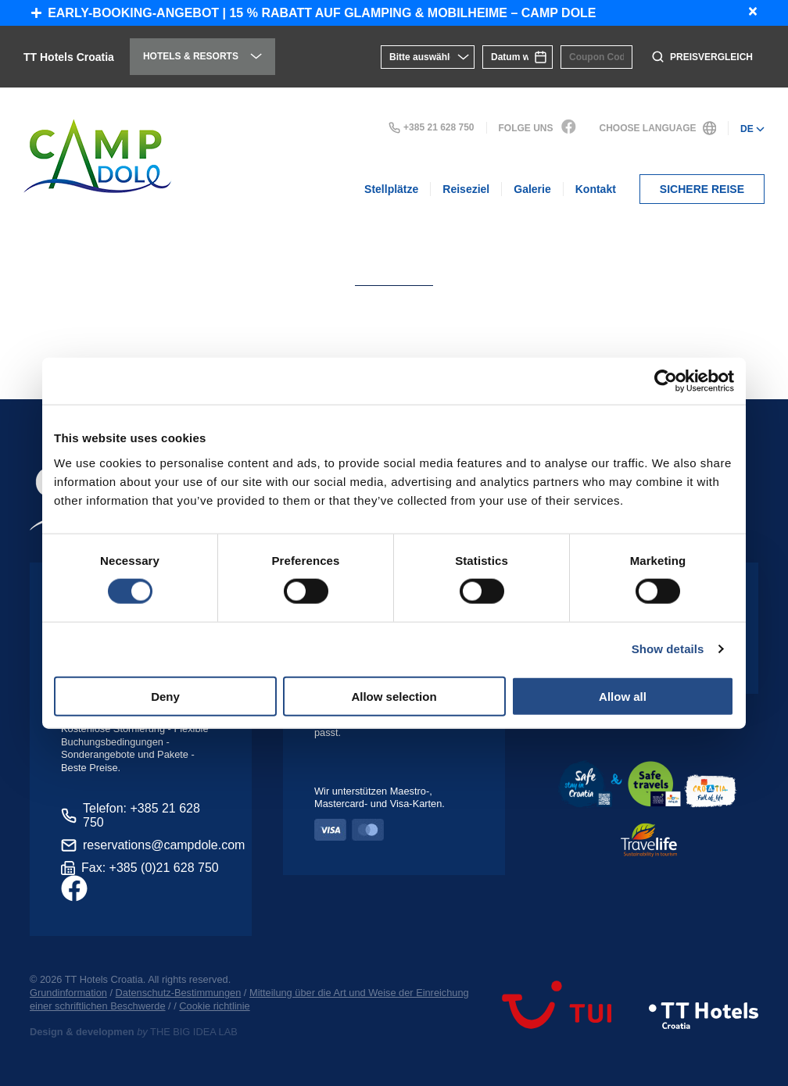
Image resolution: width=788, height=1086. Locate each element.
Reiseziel (465, 189)
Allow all (623, 695)
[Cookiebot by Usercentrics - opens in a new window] (665, 381)
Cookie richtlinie (214, 1006)
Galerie (532, 189)
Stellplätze (391, 189)
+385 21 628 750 (431, 128)
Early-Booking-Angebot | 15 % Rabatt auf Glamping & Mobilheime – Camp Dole (313, 13)
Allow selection (393, 695)
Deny (165, 695)
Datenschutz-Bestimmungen (179, 992)
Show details (668, 649)
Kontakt (595, 189)
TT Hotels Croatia (68, 57)
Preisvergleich (702, 57)
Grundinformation (68, 992)
